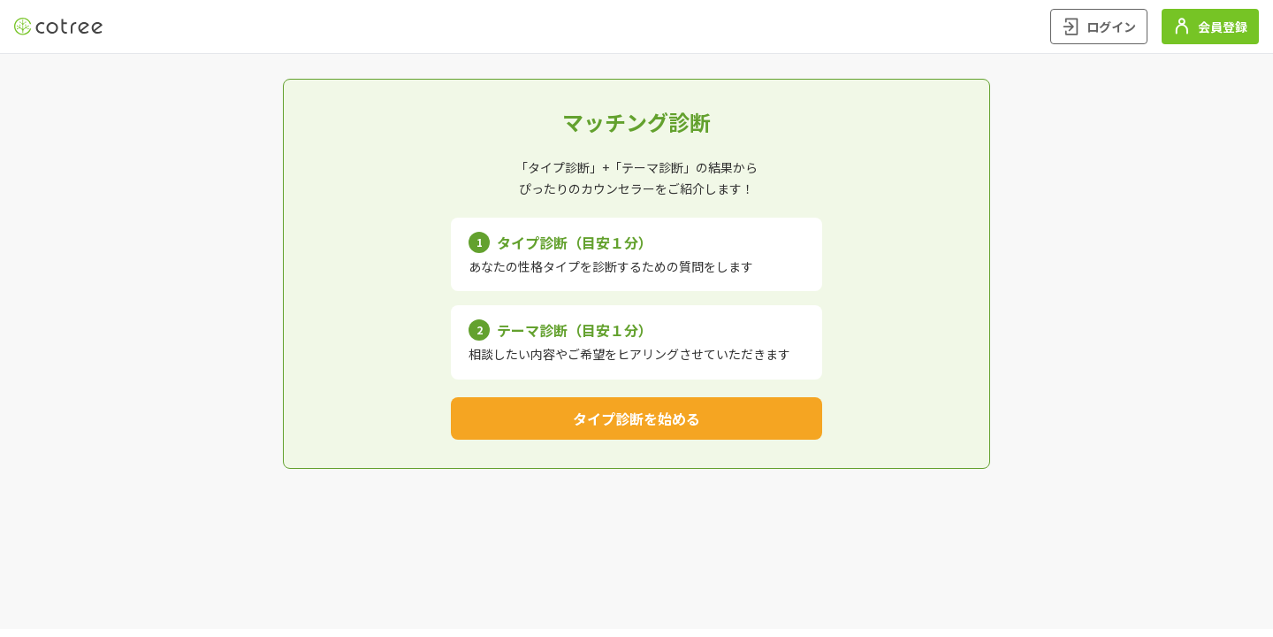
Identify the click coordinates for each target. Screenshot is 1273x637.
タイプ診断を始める (636, 418)
